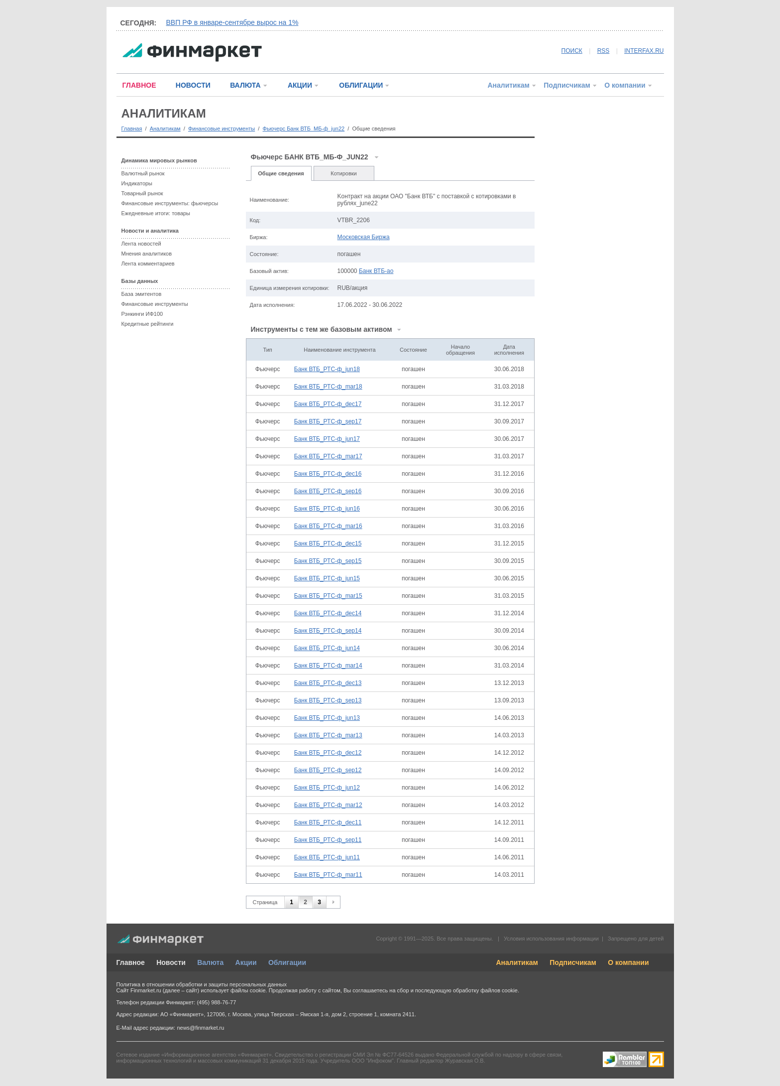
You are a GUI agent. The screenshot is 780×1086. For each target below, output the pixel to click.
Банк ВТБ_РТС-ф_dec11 (328, 822)
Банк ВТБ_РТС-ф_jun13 (327, 717)
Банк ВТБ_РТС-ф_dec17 (328, 404)
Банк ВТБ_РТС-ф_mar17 (328, 456)
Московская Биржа (363, 237)
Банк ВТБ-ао (376, 271)
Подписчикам (567, 85)
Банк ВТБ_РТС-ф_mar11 (328, 874)
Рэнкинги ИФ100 (142, 314)
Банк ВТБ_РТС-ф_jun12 (327, 787)
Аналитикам (508, 85)
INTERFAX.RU (644, 50)
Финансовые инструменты (221, 129)
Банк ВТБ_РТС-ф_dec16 (328, 473)
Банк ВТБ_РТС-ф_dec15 (328, 543)
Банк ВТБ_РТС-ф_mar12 (328, 805)
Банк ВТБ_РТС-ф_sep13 (328, 700)
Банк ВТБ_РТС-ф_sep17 (328, 421)
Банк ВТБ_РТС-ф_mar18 (328, 386)
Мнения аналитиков (146, 254)
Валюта (210, 962)
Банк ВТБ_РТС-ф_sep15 (328, 560)
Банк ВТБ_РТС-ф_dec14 (328, 613)
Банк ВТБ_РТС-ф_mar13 (328, 735)
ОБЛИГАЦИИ (361, 85)
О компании (624, 85)
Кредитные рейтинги (147, 324)
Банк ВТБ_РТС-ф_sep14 (328, 630)
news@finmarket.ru (200, 1028)
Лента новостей (141, 244)
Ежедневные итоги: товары (156, 213)
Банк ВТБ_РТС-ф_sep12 (328, 770)
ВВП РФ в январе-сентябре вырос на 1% (232, 22)
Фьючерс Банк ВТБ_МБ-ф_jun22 (304, 129)
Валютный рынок (143, 173)
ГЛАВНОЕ (139, 85)
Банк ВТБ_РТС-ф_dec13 (328, 682)
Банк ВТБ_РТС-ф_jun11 (327, 857)
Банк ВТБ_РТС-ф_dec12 (328, 752)
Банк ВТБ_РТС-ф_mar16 (328, 526)
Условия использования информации (551, 939)
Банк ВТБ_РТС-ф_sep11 (328, 839)
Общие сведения (281, 173)
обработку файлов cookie (485, 990)
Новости (171, 962)
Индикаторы (137, 183)
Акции (246, 962)
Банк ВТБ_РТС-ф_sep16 (328, 491)
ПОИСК (571, 50)
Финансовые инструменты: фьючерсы (170, 203)
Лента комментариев (148, 264)
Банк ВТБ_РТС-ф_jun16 (327, 508)
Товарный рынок (142, 193)
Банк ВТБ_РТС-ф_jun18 (327, 369)
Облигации (287, 962)
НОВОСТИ (193, 85)
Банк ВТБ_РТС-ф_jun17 (327, 438)
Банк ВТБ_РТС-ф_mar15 (328, 595)
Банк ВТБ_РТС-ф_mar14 (328, 665)
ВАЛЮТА (245, 85)
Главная (131, 129)
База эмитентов (141, 294)
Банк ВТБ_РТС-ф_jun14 (327, 648)
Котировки (344, 173)
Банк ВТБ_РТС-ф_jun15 (327, 578)
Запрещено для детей (636, 939)
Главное (130, 962)
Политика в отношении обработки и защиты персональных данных (201, 984)
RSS (603, 50)
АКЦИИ (300, 85)
